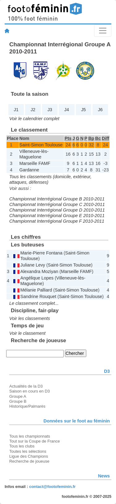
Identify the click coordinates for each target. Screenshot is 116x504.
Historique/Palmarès (27, 406)
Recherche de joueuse (29, 461)
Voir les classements (29, 318)
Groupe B (17, 401)
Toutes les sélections (27, 451)
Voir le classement (27, 333)
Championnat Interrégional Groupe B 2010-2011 (57, 198)
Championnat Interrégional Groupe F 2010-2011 (56, 221)
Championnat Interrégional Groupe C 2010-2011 (57, 204)
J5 (83, 109)
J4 (66, 109)
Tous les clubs (21, 446)
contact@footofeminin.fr (52, 486)
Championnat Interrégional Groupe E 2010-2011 (57, 215)
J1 (16, 109)
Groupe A (17, 396)
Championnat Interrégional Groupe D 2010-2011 (57, 210)
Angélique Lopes (37, 277)
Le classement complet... (33, 303)
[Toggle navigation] (102, 30)
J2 (33, 109)
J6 (100, 109)
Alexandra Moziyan (39, 271)
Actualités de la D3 (26, 386)
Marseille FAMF (34, 163)
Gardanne (29, 169)
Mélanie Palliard (36, 290)
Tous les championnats (29, 436)
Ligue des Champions (28, 456)
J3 (49, 109)
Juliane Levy (32, 264)
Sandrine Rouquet (38, 296)
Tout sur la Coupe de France (34, 441)
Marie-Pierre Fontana (41, 252)
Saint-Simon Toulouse (41, 144)
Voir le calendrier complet (34, 118)
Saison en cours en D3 (29, 391)
